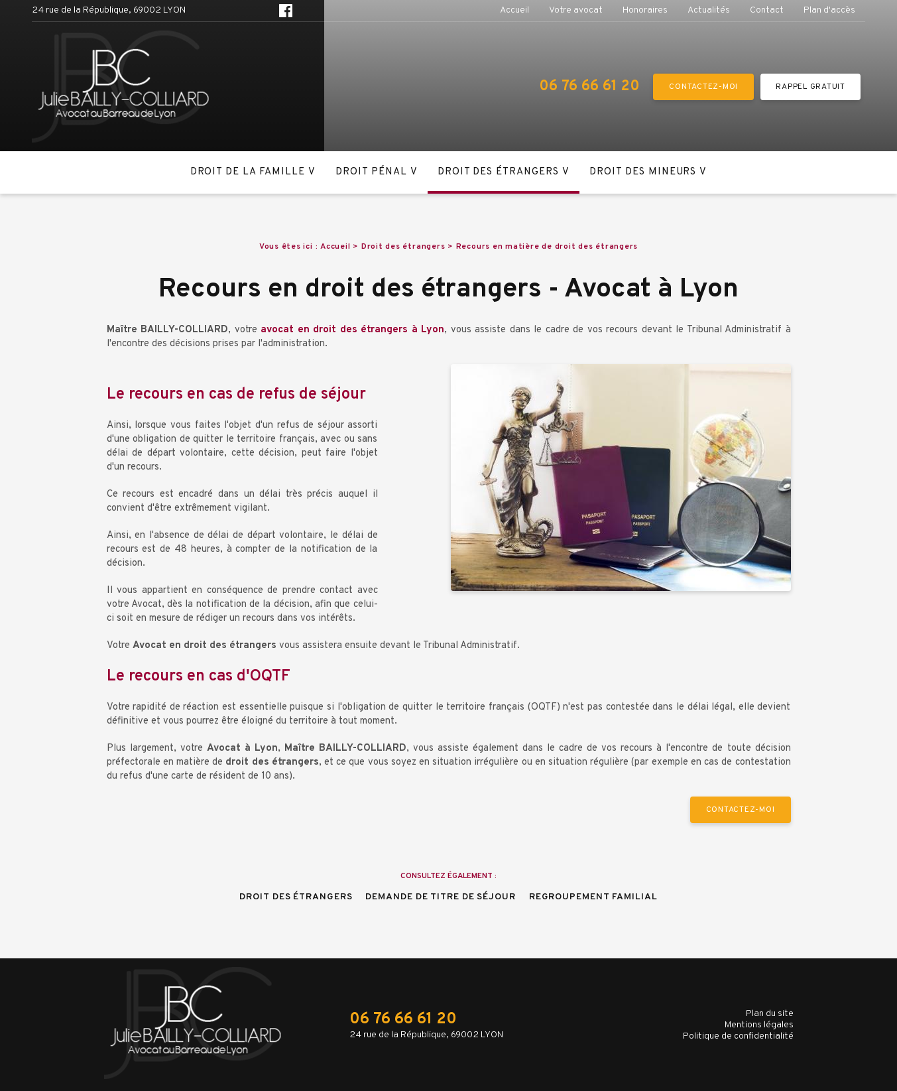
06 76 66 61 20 (589, 87)
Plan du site (770, 1013)
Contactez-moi (703, 87)
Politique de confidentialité (738, 1036)
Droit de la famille (247, 172)
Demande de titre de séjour (440, 897)
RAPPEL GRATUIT (810, 87)
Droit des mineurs (642, 172)
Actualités (709, 10)
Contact (767, 10)
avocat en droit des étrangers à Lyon (352, 330)
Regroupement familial (593, 897)
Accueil (514, 10)
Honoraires (645, 10)
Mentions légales (759, 1025)
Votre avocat (576, 10)
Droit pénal (371, 172)
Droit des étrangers (498, 172)
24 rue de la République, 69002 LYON (109, 10)
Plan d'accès (829, 10)
